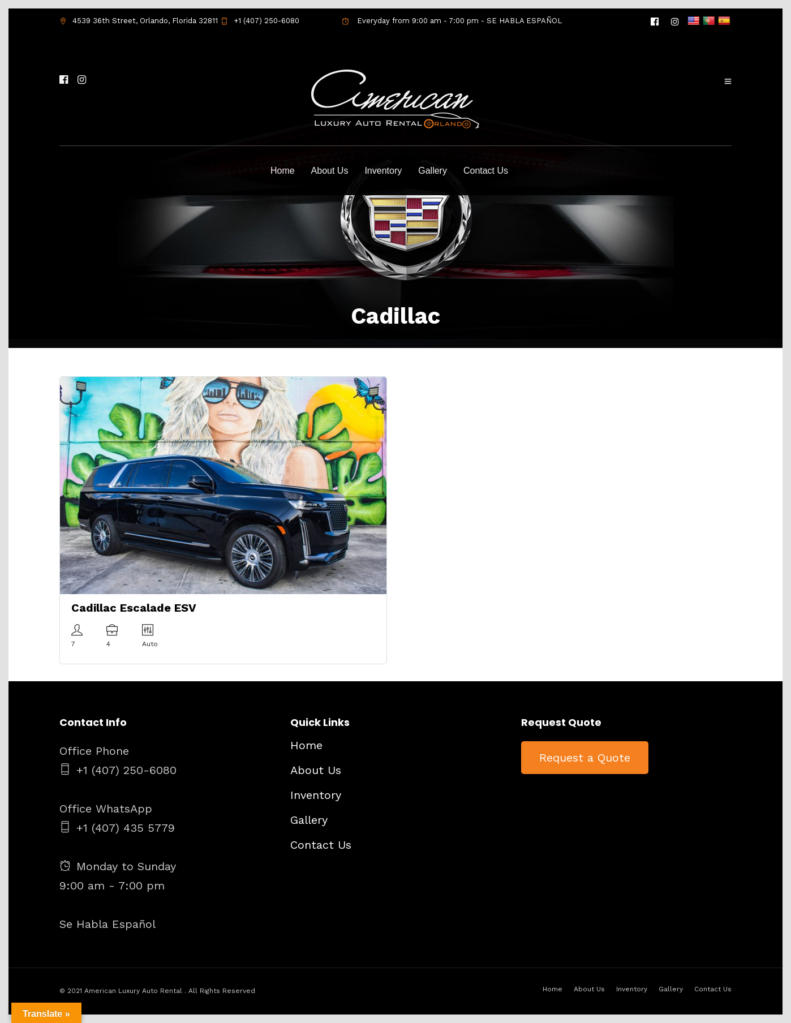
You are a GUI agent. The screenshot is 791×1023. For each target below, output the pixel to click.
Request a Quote (584, 757)
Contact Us (485, 170)
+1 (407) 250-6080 (260, 20)
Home (282, 170)
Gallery (432, 170)
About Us (330, 170)
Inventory (383, 170)
